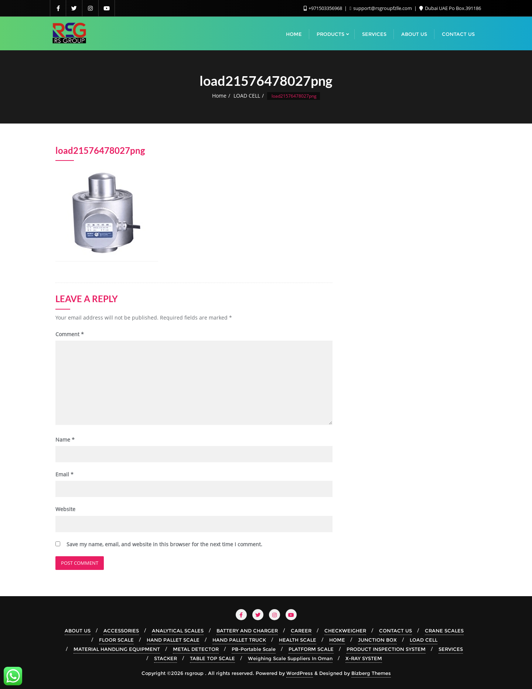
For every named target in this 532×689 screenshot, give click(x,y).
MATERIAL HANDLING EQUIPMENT (117, 649)
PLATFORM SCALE (311, 649)
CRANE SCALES (444, 631)
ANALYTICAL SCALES (178, 631)
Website (65, 509)
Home (219, 95)
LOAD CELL (246, 95)
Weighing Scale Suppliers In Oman (290, 658)
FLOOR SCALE (116, 640)
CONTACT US (395, 631)
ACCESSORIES (121, 631)
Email (64, 474)
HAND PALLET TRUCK (239, 640)
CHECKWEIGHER (345, 631)
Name (65, 439)
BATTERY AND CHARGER (247, 631)
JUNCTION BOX (377, 640)
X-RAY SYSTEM (363, 658)
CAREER (301, 631)
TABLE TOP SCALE (212, 658)
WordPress (299, 673)
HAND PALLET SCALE (173, 640)
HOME (337, 640)
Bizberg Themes (371, 673)
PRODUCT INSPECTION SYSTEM (386, 649)
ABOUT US (78, 631)
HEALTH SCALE (297, 640)
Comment (69, 334)
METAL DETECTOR (196, 649)
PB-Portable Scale (254, 649)
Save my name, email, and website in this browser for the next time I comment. (164, 544)
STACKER (165, 658)
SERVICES (451, 649)
